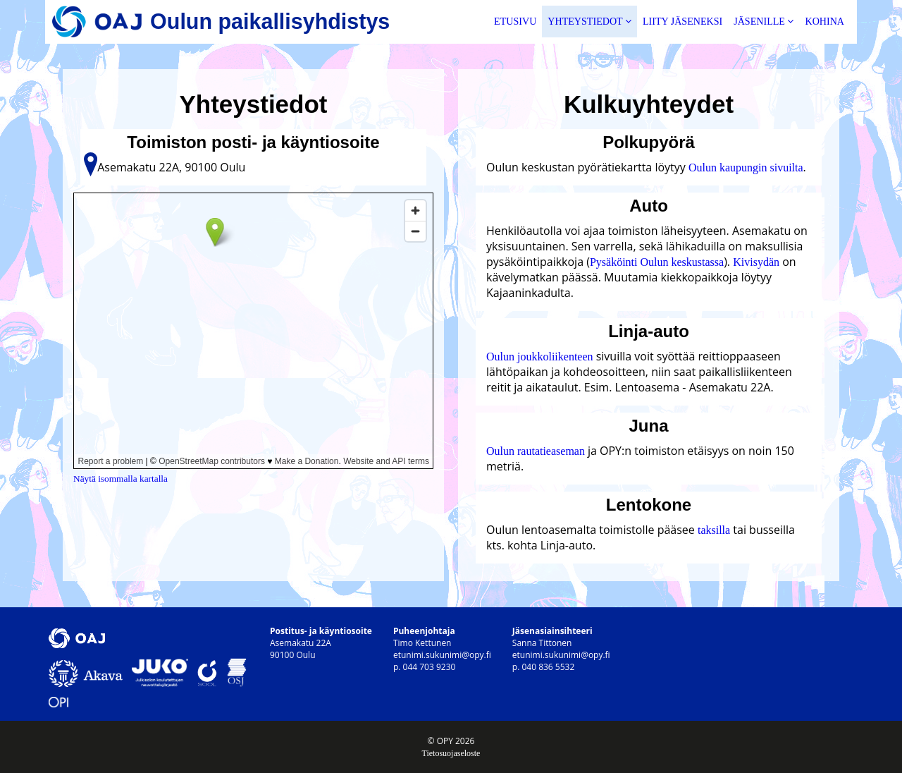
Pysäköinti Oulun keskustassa (657, 262)
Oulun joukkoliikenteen (539, 357)
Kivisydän (756, 262)
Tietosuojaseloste (451, 753)
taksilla (714, 530)
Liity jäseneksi (682, 21)
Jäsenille (763, 21)
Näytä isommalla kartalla (120, 478)
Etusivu (515, 21)
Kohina (824, 21)
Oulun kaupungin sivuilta (745, 168)
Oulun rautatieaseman (537, 451)
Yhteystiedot (589, 21)
